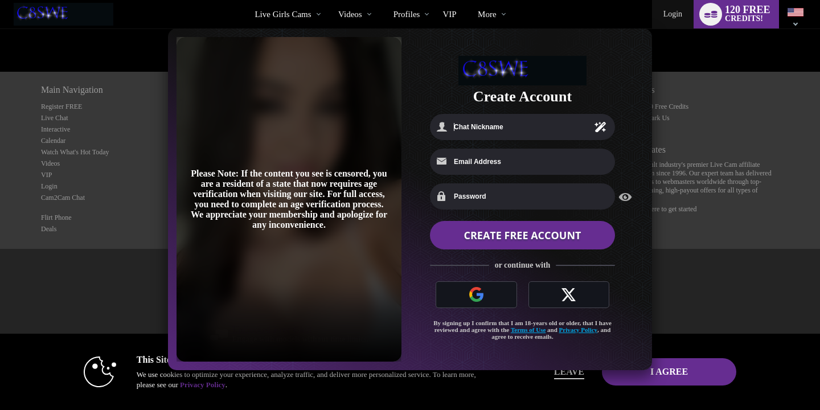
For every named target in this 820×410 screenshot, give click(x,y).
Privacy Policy (578, 329)
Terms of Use (528, 329)
